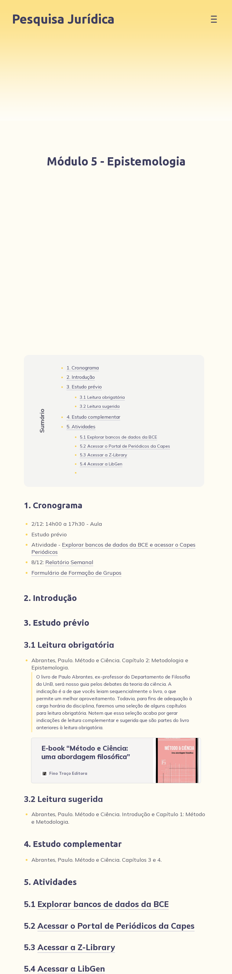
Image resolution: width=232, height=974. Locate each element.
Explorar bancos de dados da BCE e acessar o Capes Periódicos (113, 548)
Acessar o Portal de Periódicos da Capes (128, 446)
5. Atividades (80, 426)
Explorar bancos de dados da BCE (122, 437)
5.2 (125, 446)
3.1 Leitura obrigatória (102, 397)
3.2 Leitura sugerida (100, 406)
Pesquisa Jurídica (63, 19)
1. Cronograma (82, 368)
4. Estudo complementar (93, 417)
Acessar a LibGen (104, 464)
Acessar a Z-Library (107, 455)
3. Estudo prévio (84, 387)
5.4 (101, 464)
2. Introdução (80, 377)
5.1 (118, 437)
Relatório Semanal (69, 562)
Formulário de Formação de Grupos (76, 572)
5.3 (103, 455)
